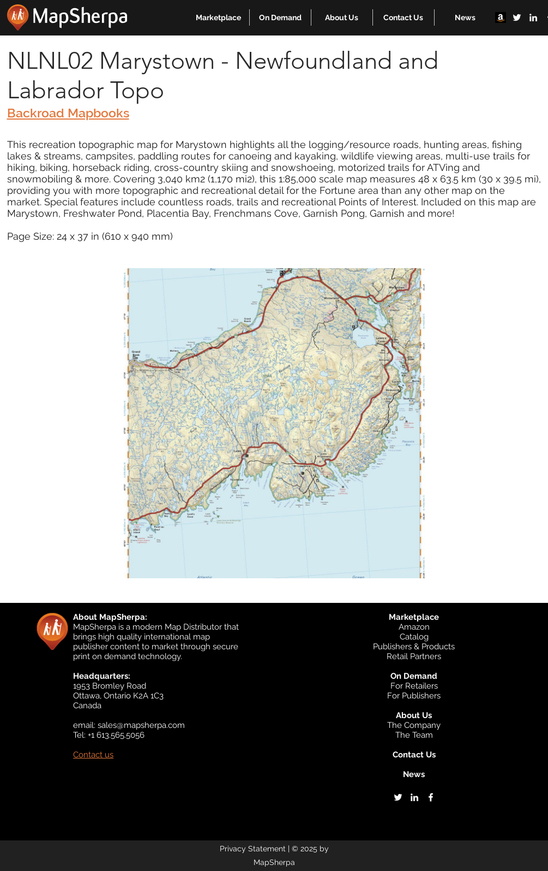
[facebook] (430, 797)
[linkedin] (533, 17)
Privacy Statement (253, 848)
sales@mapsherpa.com (141, 725)
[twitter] (516, 17)
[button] (218, 17)
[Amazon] (500, 17)
